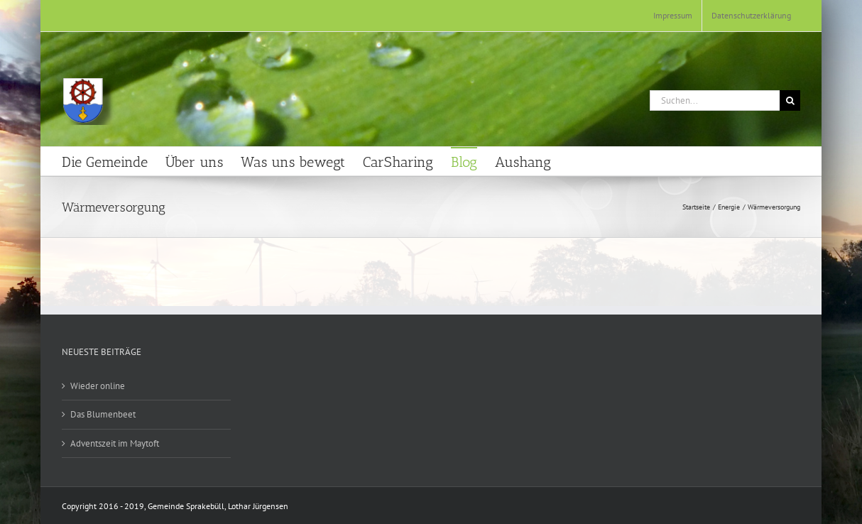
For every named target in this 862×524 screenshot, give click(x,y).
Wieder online (97, 386)
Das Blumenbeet (103, 414)
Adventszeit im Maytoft (114, 443)
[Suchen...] (715, 100)
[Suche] (790, 100)
